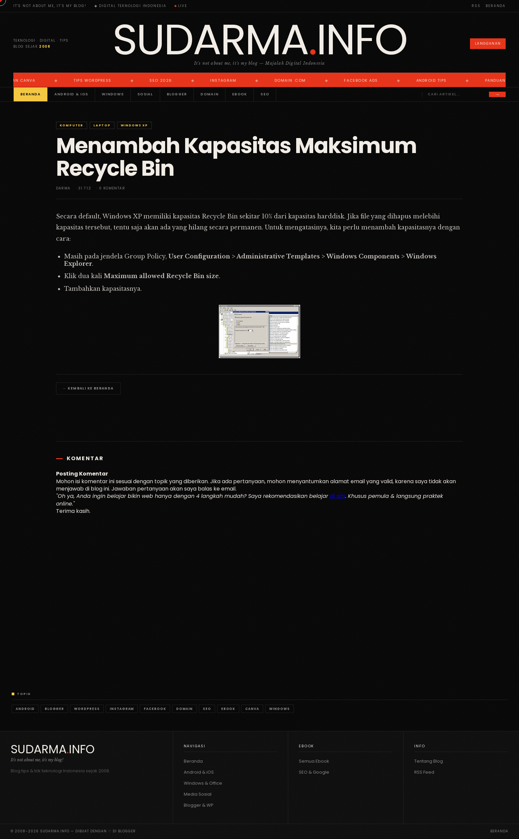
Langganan (488, 43)
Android (25, 709)
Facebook (155, 709)
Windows (113, 94)
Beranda (496, 5)
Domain (209, 94)
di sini (337, 496)
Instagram (122, 709)
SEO (265, 94)
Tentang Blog (428, 761)
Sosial (145, 94)
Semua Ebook (314, 761)
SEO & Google (314, 772)
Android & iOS (71, 94)
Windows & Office (203, 783)
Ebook (239, 94)
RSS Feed (424, 772)
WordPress (87, 709)
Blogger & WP (198, 805)
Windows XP (134, 125)
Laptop (102, 125)
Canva (252, 709)
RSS (476, 5)
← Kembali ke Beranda (88, 388)
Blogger (177, 94)
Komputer (71, 125)
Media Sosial (197, 794)
